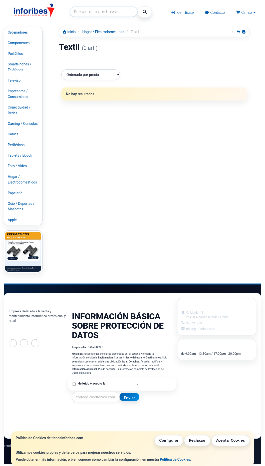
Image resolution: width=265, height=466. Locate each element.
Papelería (15, 193)
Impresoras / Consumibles (18, 94)
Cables (13, 134)
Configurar (168, 440)
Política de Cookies (175, 459)
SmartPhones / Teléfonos (19, 67)
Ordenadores (18, 32)
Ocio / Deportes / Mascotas (21, 206)
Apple (12, 220)
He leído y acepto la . (108, 383)
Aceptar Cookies (230, 440)
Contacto (215, 13)
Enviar (129, 398)
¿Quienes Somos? (86, 428)
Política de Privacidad (104, 372)
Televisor (15, 80)
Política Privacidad (86, 418)
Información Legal (138, 412)
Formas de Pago (137, 423)
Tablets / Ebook (20, 155)
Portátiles (15, 54)
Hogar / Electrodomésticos (22, 179)
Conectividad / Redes (19, 110)
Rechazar (197, 440)
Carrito (246, 13)
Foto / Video (17, 166)
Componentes (19, 43)
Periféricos (16, 145)
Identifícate (182, 13)
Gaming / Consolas (23, 124)
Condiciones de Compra (90, 423)
